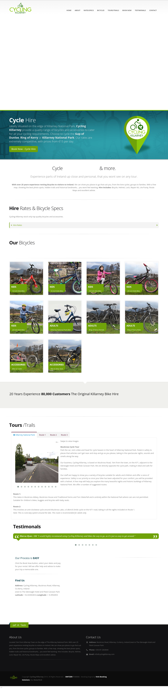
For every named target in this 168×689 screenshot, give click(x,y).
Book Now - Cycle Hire (23, 149)
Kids (22, 252)
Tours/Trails (113, 10)
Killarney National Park (24, 435)
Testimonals (140, 10)
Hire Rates (17, 225)
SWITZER (68, 677)
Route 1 (42, 435)
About (77, 10)
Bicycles (100, 10)
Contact (153, 10)
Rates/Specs (89, 10)
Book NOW (127, 10)
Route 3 (64, 435)
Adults (14, 252)
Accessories (34, 252)
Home (69, 10)
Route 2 (53, 435)
